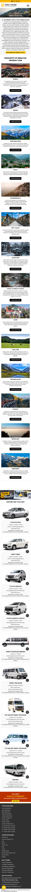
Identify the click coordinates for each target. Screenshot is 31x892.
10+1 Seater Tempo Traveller (8, 825)
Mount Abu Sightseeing (7, 868)
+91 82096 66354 (7, 532)
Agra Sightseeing (6, 810)
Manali (3, 843)
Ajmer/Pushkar (5, 851)
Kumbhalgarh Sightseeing (8, 866)
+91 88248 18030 (16, 882)
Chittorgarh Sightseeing (7, 864)
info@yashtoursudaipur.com (10, 884)
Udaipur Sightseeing (7, 814)
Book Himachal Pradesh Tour (15, 52)
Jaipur (3, 849)
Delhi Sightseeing (6, 812)
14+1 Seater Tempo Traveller (8, 829)
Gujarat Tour (5, 837)
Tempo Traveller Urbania (8, 823)
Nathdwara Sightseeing (7, 872)
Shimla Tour (5, 845)
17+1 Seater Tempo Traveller (8, 831)
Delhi (3, 847)
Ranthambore (5, 855)
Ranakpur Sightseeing (7, 870)
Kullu (3, 841)
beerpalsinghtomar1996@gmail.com (12, 886)
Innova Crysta (5, 820)
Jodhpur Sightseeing (7, 816)
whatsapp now (15, 90)
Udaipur (4, 856)
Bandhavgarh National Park (8, 853)
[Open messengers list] (4, 887)
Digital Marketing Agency (10, 891)
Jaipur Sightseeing (6, 808)
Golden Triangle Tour (7, 818)
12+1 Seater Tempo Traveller (8, 827)
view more (16, 801)
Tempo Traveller (6, 822)
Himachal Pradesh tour (7, 839)
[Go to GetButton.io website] (3, 890)
